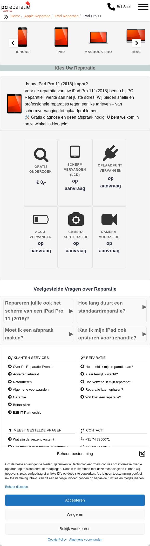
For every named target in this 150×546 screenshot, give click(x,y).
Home (16, 16)
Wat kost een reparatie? (103, 397)
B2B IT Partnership (27, 412)
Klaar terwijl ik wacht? (101, 374)
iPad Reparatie (67, 16)
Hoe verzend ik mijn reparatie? (108, 382)
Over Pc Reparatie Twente (32, 367)
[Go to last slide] (13, 43)
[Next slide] (136, 43)
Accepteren (75, 500)
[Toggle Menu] (143, 7)
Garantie (19, 397)
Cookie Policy (57, 539)
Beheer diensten (16, 487)
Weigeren (75, 514)
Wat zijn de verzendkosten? (33, 439)
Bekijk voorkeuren (74, 528)
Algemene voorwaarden (85, 539)
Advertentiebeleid (26, 374)
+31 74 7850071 (97, 439)
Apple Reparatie (37, 16)
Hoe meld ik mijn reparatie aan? (109, 367)
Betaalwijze (21, 405)
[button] (142, 453)
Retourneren (22, 382)
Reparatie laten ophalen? (104, 389)
